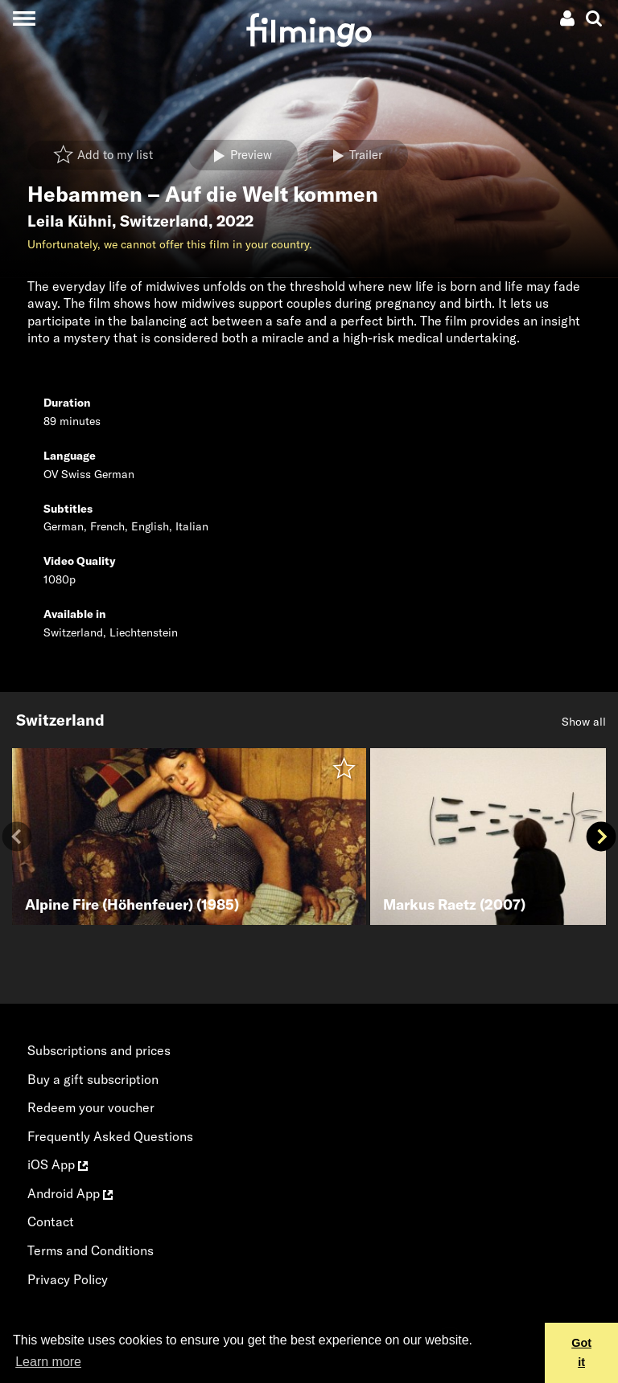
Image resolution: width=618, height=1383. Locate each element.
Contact (50, 1221)
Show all (584, 721)
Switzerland (164, 221)
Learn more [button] (48, 1362)
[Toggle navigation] (23, 18)
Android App (70, 1193)
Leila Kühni (69, 221)
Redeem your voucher (90, 1107)
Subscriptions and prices (99, 1050)
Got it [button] (581, 1352)
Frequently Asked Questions (110, 1136)
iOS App (57, 1164)
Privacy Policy (67, 1279)
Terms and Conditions (90, 1250)
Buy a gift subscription (93, 1079)
